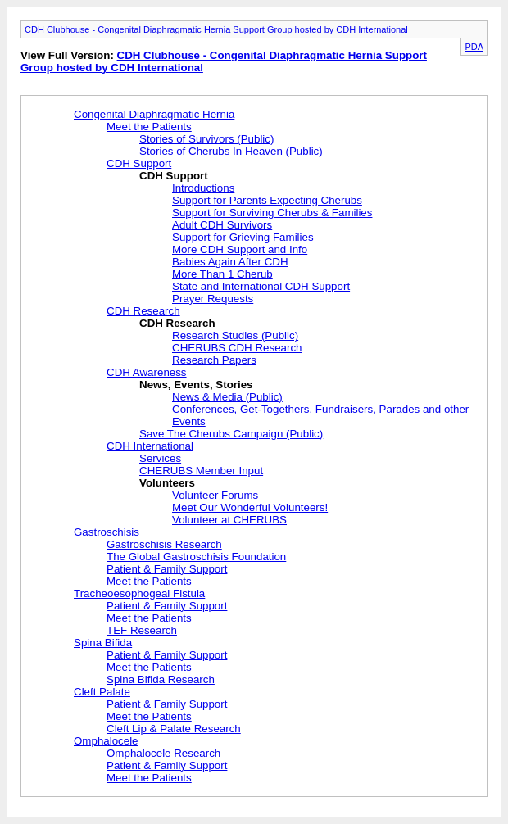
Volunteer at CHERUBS (229, 520)
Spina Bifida (103, 642)
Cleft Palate (102, 692)
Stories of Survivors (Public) (206, 139)
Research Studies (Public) (235, 335)
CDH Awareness (147, 372)
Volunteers (167, 483)
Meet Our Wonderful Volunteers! (250, 507)
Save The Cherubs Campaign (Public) (231, 434)
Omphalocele (106, 741)
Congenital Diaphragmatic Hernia (154, 114)
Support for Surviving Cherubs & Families (272, 212)
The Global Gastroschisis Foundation (196, 556)
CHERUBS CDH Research (237, 348)
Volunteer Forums (215, 495)
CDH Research (143, 311)
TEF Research (142, 630)
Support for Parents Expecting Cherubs (267, 200)
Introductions (203, 188)
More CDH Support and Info (239, 249)
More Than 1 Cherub (222, 274)
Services (160, 458)
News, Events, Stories (196, 384)
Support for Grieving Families (243, 237)
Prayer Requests (212, 298)
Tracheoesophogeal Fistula (139, 593)
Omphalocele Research (163, 753)
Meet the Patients (149, 126)
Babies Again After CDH (230, 262)
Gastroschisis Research (164, 544)
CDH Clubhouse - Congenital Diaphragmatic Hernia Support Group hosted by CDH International (216, 29)
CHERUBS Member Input (201, 470)
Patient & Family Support (167, 569)
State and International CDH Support (261, 286)
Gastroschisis (106, 532)
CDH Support (139, 163)
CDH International (150, 446)
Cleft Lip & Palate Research (174, 728)
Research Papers (214, 360)
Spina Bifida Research (161, 679)
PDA (474, 47)
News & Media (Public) (227, 397)
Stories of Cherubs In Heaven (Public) (231, 151)
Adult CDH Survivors (222, 225)
